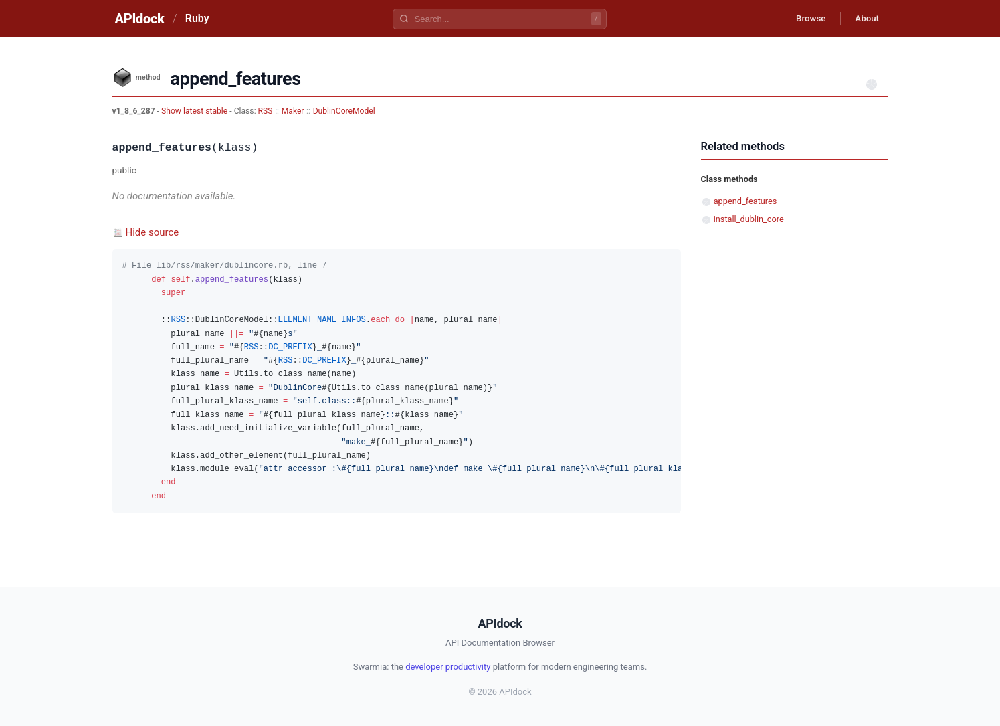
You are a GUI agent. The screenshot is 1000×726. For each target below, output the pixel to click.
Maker (293, 111)
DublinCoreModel (344, 111)
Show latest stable (195, 111)
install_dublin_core (749, 219)
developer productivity (447, 667)
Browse (803, 18)
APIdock (140, 19)
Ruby (197, 18)
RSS (265, 111)
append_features (745, 201)
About (865, 18)
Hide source (152, 232)
